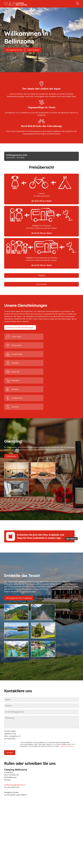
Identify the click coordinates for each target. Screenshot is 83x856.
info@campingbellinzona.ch (14, 711)
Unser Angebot (33, 50)
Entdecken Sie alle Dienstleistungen (20, 327)
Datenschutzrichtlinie (67, 672)
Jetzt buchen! (41, 284)
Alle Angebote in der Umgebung (19, 544)
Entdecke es (11, 421)
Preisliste (41, 275)
